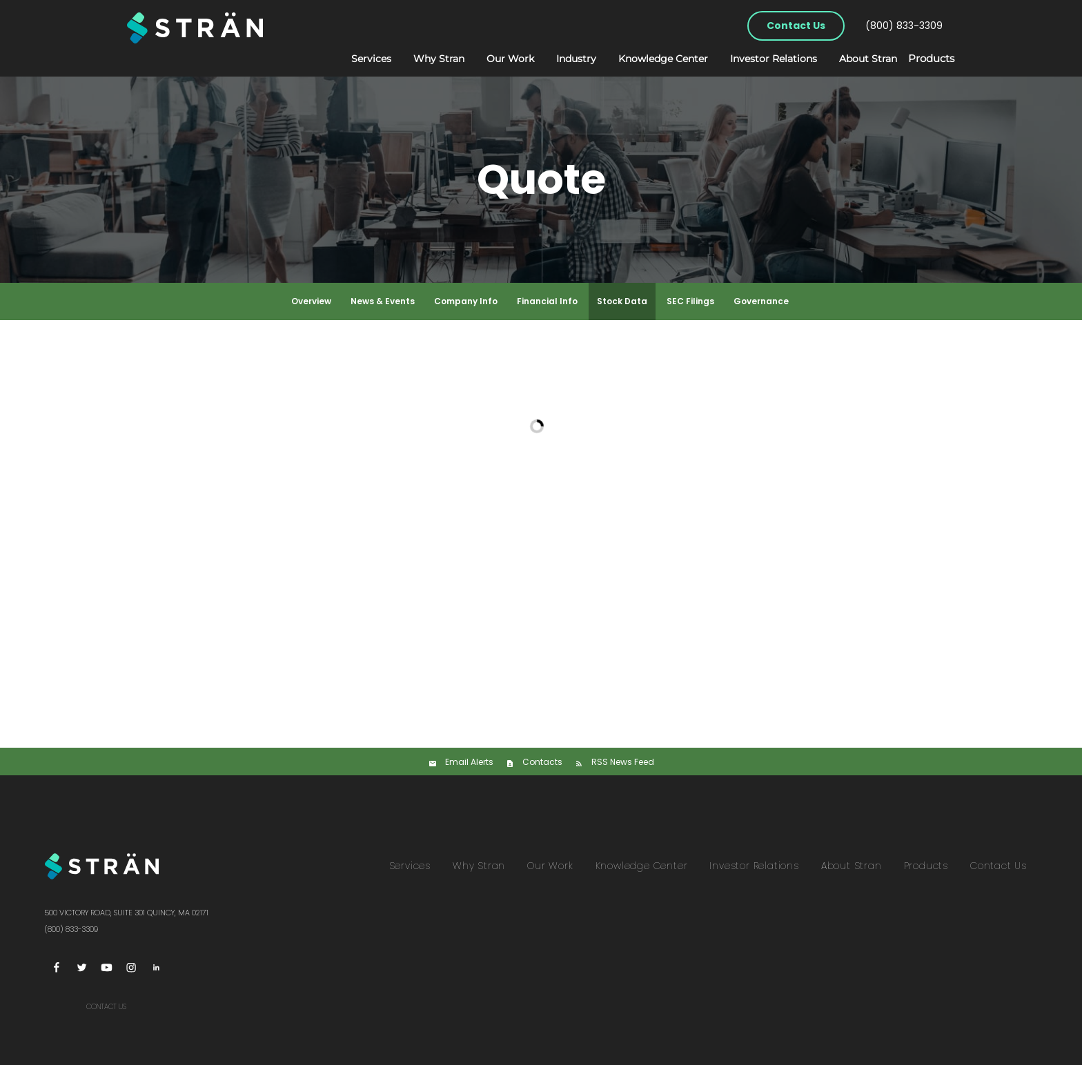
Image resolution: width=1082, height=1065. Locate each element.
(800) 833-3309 (904, 25)
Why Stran (425, 58)
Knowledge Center (649, 58)
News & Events (383, 301)
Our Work (496, 58)
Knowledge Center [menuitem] (642, 866)
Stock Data (622, 301)
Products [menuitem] (926, 866)
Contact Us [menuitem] (998, 866)
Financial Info (547, 301)
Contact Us (796, 25)
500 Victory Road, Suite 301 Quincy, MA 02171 (126, 912)
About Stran (854, 58)
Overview (311, 301)
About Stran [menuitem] (851, 866)
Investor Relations (759, 58)
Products (925, 59)
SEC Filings (690, 301)
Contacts (542, 762)
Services (357, 58)
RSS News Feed (622, 762)
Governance (761, 301)
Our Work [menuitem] (550, 866)
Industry (562, 58)
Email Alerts (469, 762)
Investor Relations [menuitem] (753, 866)
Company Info (466, 301)
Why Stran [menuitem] (479, 866)
